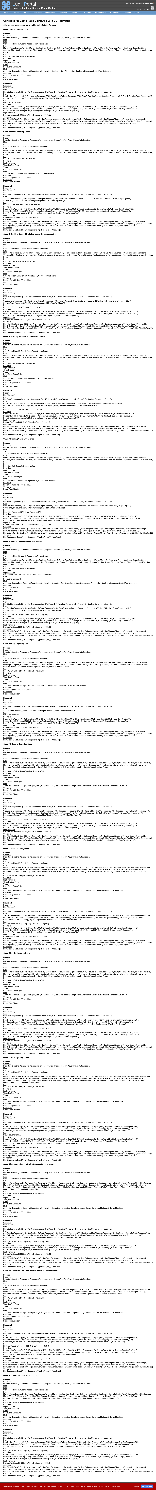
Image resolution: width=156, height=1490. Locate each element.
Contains (6, 50)
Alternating (15, 38)
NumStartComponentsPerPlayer (70, 92)
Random (52, 25)
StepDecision (40, 48)
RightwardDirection (130, 50)
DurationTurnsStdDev (122, 107)
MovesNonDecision (85, 48)
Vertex (23, 75)
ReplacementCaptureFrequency (15, 815)
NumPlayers (8, 88)
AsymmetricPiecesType (54, 38)
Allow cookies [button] (147, 1486)
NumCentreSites (38, 123)
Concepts (63, 13)
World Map (114, 13)
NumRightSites (9, 123)
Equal (24, 71)
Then (5, 63)
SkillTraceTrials (47, 107)
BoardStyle (7, 67)
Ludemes (127, 13)
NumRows (45, 119)
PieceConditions (39, 50)
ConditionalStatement (83, 71)
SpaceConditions (139, 48)
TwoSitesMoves (28, 48)
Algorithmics (70, 71)
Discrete (6, 38)
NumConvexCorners (55, 123)
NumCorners (58, 119)
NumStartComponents (12, 92)
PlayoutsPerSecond (11, 115)
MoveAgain (118, 48)
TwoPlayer (68, 38)
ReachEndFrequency (11, 205)
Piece (5, 79)
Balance (87, 109)
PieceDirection (14, 79)
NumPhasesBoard (94, 123)
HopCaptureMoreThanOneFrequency (47, 815)
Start (5, 44)
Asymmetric (24, 38)
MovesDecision (15, 48)
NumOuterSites (33, 121)
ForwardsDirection (115, 50)
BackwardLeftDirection (66, 872)
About (136, 13)
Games (16, 13)
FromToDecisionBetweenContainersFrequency (100, 96)
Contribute (75, 13)
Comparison (17, 71)
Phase (5, 52)
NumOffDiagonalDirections (13, 121)
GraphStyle (17, 67)
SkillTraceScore (32, 107)
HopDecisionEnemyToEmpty (87, 663)
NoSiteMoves (27, 763)
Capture (16, 665)
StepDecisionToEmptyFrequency (63, 96)
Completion (100, 109)
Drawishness (115, 109)
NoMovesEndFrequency (34, 614)
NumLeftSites (23, 123)
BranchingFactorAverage (41, 111)
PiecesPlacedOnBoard (17, 44)
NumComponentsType (12, 127)
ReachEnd (20, 56)
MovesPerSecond (35, 115)
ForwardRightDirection (66, 1081)
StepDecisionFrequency (36, 96)
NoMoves (28, 50)
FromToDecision (71, 48)
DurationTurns (102, 107)
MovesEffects (99, 48)
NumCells (85, 121)
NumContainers (110, 123)
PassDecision (39, 763)
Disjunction (56, 583)
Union (67, 583)
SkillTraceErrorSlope (64, 107)
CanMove (100, 765)
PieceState (12, 575)
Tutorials (87, 13)
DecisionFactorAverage (65, 111)
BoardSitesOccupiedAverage (14, 111)
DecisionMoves (36, 109)
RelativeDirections (100, 50)
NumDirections (71, 119)
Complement (22, 173)
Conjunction (46, 71)
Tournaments (100, 13)
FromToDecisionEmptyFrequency (136, 96)
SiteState (21, 575)
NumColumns (33, 119)
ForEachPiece (13, 63)
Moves (6, 48)
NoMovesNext (38, 562)
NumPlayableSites (126, 123)
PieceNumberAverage (11, 107)
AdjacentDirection (85, 50)
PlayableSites (15, 75)
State (5, 575)
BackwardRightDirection (85, 872)
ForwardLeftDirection (26, 1083)
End (4, 56)
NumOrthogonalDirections (90, 119)
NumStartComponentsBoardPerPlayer (38, 92)
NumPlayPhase (55, 98)
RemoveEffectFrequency (84, 813)
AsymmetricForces (37, 38)
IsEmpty (50, 50)
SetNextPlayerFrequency (13, 98)
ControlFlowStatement (101, 71)
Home (5, 13)
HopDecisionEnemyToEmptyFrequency (131, 811)
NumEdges (73, 121)
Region (6, 75)
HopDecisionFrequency (68, 811)
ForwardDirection (63, 1294)
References (50, 13)
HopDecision (70, 663)
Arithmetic (7, 71)
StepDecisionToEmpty (55, 48)
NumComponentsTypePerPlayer (36, 127)
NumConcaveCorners (75, 123)
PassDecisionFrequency (12, 96)
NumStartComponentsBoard (98, 92)
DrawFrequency (9, 102)
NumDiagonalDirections (113, 119)
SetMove (109, 48)
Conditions (127, 48)
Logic (38, 71)
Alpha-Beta (41, 25)
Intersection (59, 71)
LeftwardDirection (145, 50)
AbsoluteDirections (70, 50)
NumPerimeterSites (113, 121)
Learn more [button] (116, 1486)
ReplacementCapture (28, 665)
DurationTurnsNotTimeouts (13, 109)
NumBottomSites (143, 121)
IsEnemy (105, 665)
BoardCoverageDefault (56, 109)
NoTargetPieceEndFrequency (14, 819)
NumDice (55, 127)
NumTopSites (129, 121)
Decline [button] (136, 1486)
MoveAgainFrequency (35, 98)
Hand (29, 75)
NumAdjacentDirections (134, 119)
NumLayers (61, 121)
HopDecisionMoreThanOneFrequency (96, 811)
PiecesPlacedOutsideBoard (37, 44)
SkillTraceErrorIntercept (84, 107)
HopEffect (36, 765)
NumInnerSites (48, 121)
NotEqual (31, 71)
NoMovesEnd (30, 56)
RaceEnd (11, 56)
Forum (26, 13)
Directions (58, 50)
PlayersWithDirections (81, 38)
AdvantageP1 (73, 109)
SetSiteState (31, 575)
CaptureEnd (12, 671)
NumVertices (97, 121)
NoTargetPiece (88, 665)
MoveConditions (17, 50)
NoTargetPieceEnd (25, 671)
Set (53, 71)
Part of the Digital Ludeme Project (139, 3)
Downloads (37, 13)
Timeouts (129, 109)
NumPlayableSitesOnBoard (14, 119)
